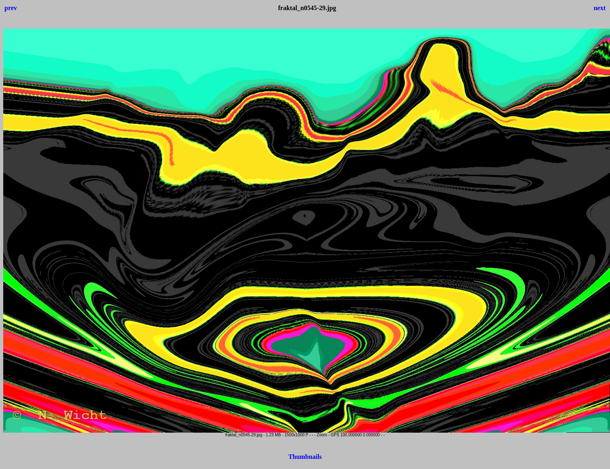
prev (10, 7)
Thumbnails (305, 456)
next (600, 7)
